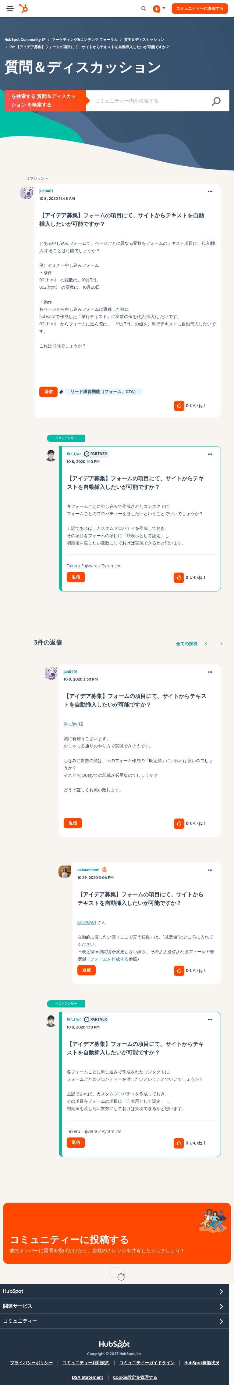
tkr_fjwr (71, 724)
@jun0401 (86, 922)
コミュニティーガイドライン (147, 1362)
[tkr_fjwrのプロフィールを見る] (74, 454)
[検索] (157, 100)
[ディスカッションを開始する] (153, 9)
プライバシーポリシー (31, 1362)
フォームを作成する (109, 959)
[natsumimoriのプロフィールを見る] (88, 870)
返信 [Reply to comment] (76, 577)
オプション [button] (35, 178)
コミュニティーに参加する (197, 8)
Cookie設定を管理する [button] (135, 1377)
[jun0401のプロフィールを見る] (46, 191)
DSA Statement (87, 1377)
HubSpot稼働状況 (201, 1362)
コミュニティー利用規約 (85, 1362)
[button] (210, 192)
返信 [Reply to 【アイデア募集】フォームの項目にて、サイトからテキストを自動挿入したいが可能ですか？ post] (48, 391)
